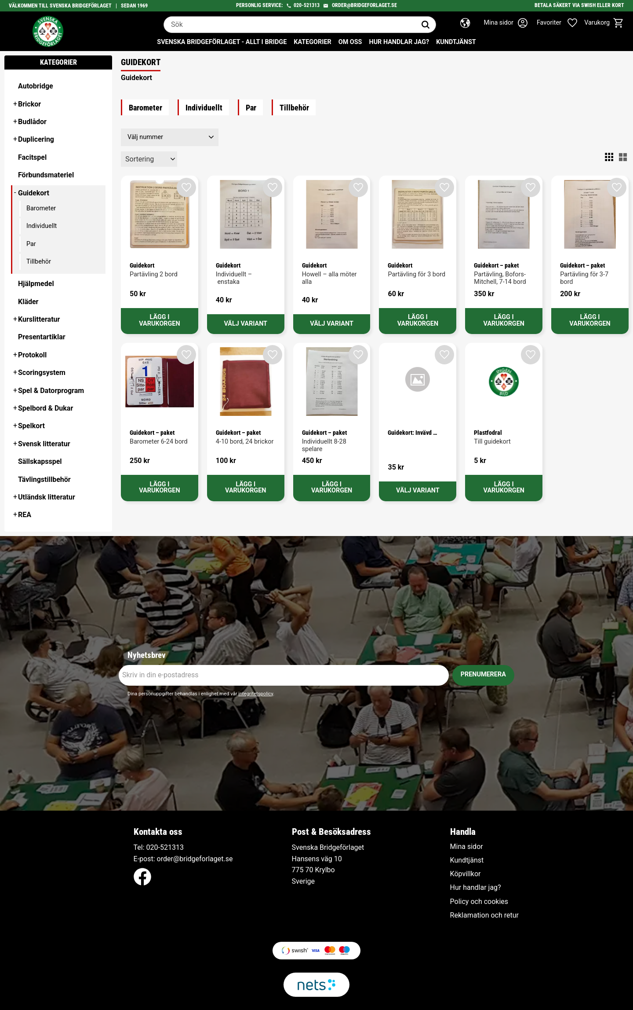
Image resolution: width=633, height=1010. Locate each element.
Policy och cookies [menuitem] (479, 902)
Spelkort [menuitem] (31, 426)
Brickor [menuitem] (29, 104)
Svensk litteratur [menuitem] (44, 444)
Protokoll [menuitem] (32, 355)
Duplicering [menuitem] (36, 139)
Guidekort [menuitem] (33, 193)
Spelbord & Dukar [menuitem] (45, 408)
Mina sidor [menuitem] (466, 847)
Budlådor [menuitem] (32, 122)
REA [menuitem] (24, 515)
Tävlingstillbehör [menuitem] (44, 479)
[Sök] (425, 25)
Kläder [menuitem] (28, 301)
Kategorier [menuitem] (312, 42)
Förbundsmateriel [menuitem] (46, 175)
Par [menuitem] (31, 244)
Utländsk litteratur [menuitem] (46, 497)
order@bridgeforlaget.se (364, 5)
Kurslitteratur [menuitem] (39, 319)
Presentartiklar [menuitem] (41, 337)
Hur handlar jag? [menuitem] (399, 42)
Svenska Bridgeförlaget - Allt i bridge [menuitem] (222, 42)
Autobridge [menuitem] (35, 86)
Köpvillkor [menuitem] (465, 874)
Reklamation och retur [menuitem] (484, 915)
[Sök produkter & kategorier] (289, 25)
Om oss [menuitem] (350, 42)
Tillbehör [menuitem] (38, 261)
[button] (562, 23)
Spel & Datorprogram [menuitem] (51, 390)
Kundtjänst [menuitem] (456, 42)
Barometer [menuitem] (41, 208)
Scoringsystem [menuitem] (41, 372)
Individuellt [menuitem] (41, 226)
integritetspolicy (255, 694)
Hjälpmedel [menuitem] (36, 283)
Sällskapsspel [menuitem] (40, 461)
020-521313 (307, 5)
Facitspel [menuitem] (32, 157)
